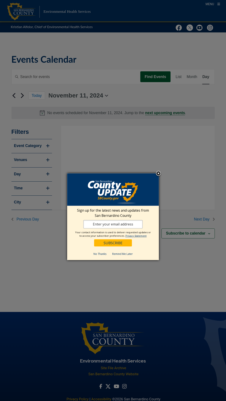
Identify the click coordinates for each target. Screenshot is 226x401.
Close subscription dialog (158, 174)
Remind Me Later (122, 254)
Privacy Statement (136, 235)
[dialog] (113, 216)
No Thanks (99, 254)
